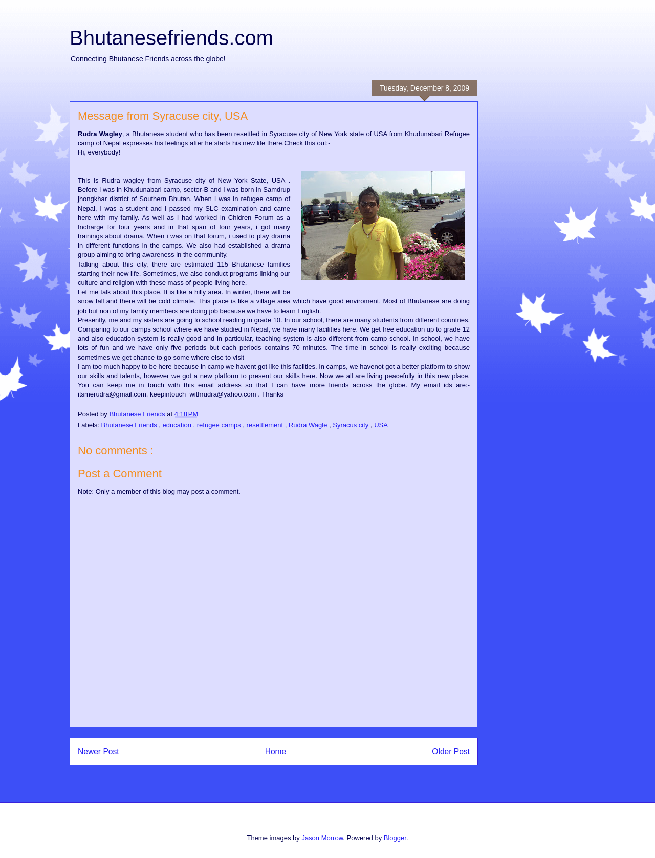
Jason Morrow (322, 838)
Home (276, 751)
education (178, 425)
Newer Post (98, 751)
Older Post (451, 751)
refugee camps (220, 425)
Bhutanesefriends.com (171, 38)
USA (381, 425)
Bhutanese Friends (130, 425)
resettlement (266, 425)
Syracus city (351, 425)
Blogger (395, 838)
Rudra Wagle (309, 425)
